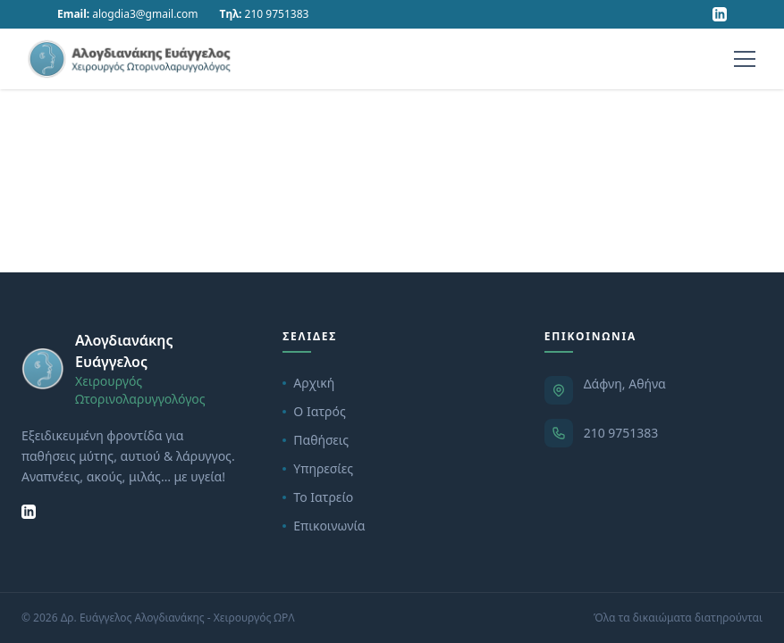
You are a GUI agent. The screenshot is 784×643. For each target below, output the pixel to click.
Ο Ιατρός (313, 411)
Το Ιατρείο (317, 497)
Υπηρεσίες (317, 468)
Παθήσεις (315, 439)
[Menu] (745, 59)
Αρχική (308, 382)
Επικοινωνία (323, 525)
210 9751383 (621, 432)
